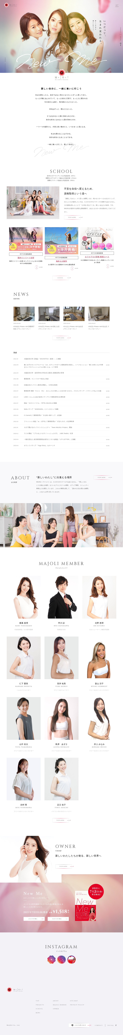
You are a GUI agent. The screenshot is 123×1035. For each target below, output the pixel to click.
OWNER (56, 1009)
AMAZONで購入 (30, 919)
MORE (108, 365)
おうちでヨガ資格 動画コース (97, 257)
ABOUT (56, 1001)
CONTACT (120, 30)
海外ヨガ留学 (61, 261)
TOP (37, 1001)
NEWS (38, 1013)
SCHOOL (39, 1009)
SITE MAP (74, 1001)
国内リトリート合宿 (26, 258)
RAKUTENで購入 (51, 919)
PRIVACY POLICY (77, 1005)
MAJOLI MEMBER (60, 1005)
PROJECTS (40, 1005)
